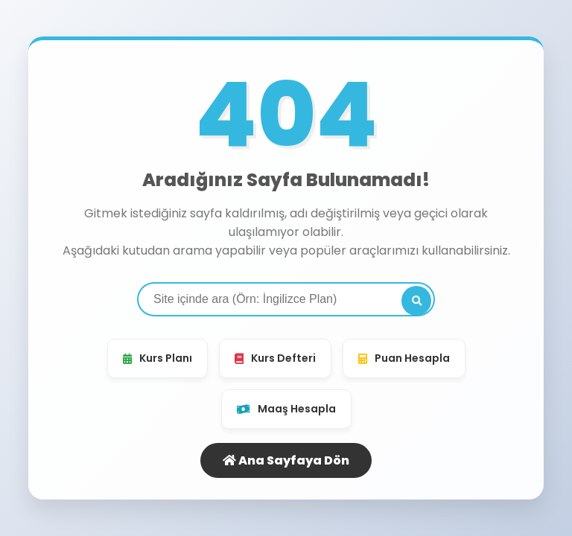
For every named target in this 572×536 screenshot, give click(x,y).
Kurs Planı (157, 358)
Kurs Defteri (275, 358)
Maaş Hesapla (286, 408)
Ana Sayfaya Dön (286, 460)
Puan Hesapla (404, 358)
